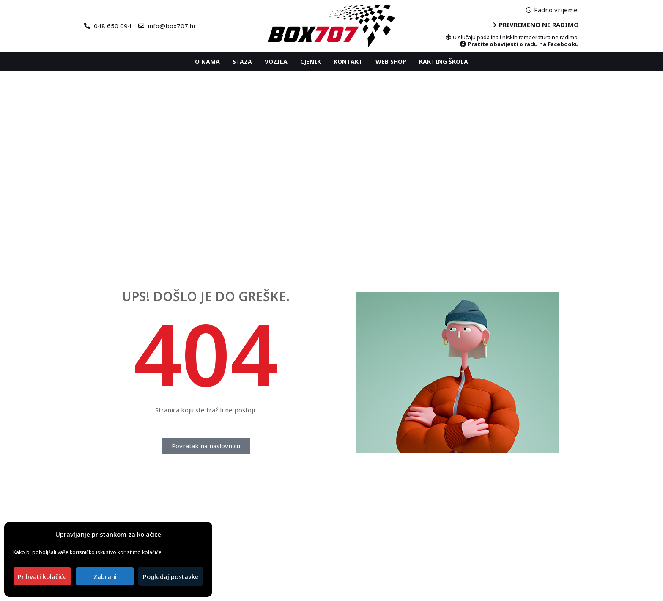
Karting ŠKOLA (443, 62)
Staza (242, 62)
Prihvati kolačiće (42, 576)
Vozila (276, 62)
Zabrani (105, 576)
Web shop (390, 62)
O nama (207, 62)
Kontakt (348, 62)
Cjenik (310, 62)
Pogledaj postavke (171, 576)
